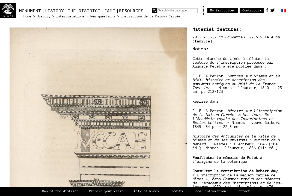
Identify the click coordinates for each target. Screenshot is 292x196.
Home (27, 16)
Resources (131, 11)
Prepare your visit (106, 191)
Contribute (251, 10)
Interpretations (70, 16)
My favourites (222, 10)
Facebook (267, 10)
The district (84, 11)
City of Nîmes (146, 191)
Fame (109, 11)
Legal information (209, 191)
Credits (176, 191)
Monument (30, 11)
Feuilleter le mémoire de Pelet (226, 158)
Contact (243, 191)
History (54, 11)
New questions (102, 16)
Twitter (272, 10)
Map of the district (60, 191)
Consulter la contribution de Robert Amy (235, 171)
